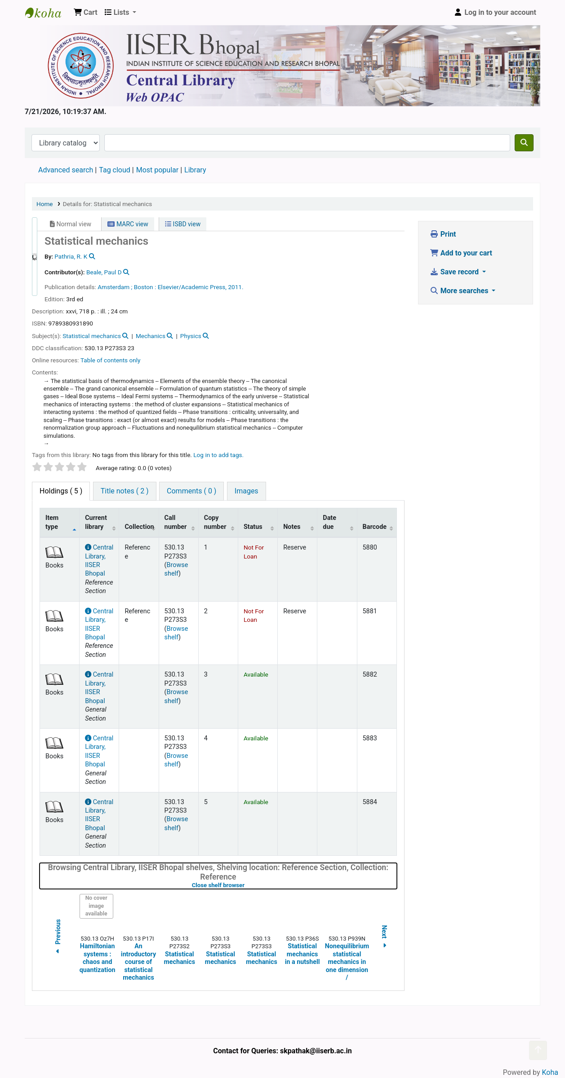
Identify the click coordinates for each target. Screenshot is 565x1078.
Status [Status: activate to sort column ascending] (253, 527)
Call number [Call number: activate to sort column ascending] (176, 522)
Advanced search (65, 170)
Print (443, 234)
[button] (85, 13)
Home (44, 203)
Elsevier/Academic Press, (192, 286)
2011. (235, 286)
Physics (190, 335)
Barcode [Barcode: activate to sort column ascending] (375, 527)
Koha (550, 1072)
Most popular (157, 170)
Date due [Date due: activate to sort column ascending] (329, 522)
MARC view (127, 224)
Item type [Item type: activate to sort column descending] (51, 522)
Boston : (145, 286)
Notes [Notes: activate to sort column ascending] (291, 527)
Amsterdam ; (115, 286)
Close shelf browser (247, 885)
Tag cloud (114, 170)
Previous (58, 937)
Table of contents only (110, 360)
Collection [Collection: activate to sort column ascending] (139, 527)
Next (384, 938)
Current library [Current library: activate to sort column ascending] (96, 522)
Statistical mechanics (91, 335)
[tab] (124, 491)
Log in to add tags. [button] (218, 454)
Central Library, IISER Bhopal (99, 815)
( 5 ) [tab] (61, 491)
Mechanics (150, 335)
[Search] (524, 142)
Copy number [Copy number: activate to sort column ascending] (215, 522)
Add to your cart (461, 253)
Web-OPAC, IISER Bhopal (47, 13)
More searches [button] (460, 290)
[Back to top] (538, 1050)
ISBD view (182, 224)
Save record (455, 272)
